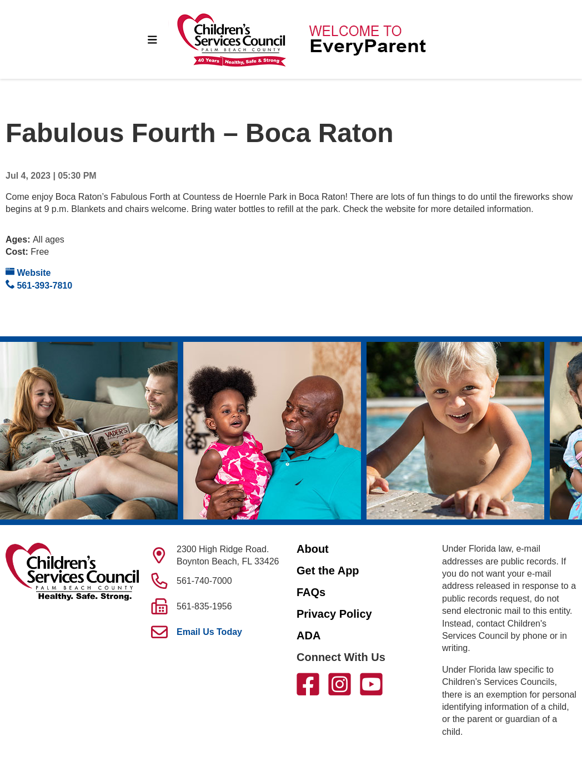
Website (28, 272)
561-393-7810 (39, 285)
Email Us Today (209, 632)
